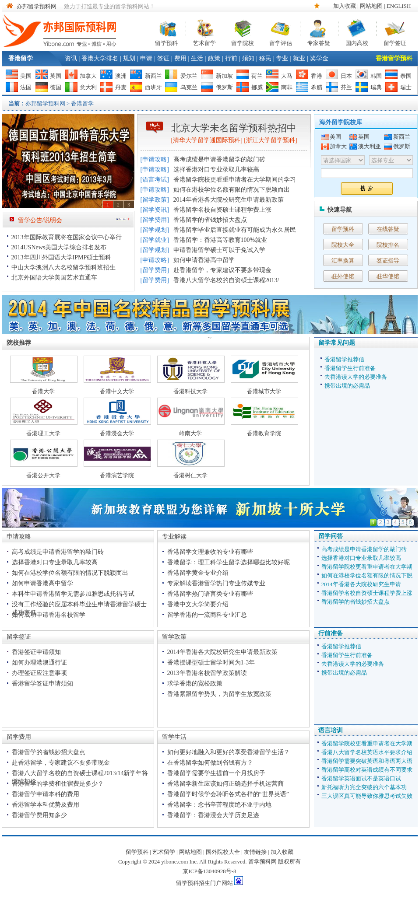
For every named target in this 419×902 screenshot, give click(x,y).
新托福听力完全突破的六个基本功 (364, 787)
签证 (163, 58)
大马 (286, 76)
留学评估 (280, 42)
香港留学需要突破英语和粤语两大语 (366, 761)
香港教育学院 (264, 433)
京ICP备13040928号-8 (209, 871)
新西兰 (153, 76)
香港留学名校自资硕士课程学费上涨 (222, 209)
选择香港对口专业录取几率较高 (216, 169)
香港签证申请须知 (36, 652)
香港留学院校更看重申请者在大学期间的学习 (234, 179)
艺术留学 (204, 42)
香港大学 (43, 391)
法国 (26, 87)
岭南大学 (190, 433)
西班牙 (153, 87)
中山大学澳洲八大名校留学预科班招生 (63, 267)
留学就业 (154, 240)
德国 (55, 87)
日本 (346, 76)
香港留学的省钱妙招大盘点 (210, 220)
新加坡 (224, 76)
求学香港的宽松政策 (194, 683)
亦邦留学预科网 (36, 6)
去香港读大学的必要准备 (355, 377)
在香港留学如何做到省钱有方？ (210, 762)
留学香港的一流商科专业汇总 (207, 615)
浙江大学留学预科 (270, 140)
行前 (231, 58)
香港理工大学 (43, 433)
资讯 (71, 58)
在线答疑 (388, 229)
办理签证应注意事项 (39, 673)
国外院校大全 (223, 852)
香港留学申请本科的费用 (45, 794)
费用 (180, 58)
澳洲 (121, 76)
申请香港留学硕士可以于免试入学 (219, 250)
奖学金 (319, 58)
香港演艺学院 (117, 475)
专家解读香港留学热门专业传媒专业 (216, 583)
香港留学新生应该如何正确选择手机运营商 (225, 783)
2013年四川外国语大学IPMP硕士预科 (61, 257)
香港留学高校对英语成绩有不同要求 (366, 769)
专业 (282, 58)
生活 (197, 58)
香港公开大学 (43, 475)
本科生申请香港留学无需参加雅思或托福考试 (73, 594)
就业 (299, 58)
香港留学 (20, 58)
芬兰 (346, 87)
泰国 (406, 76)
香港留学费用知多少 (39, 815)
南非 (286, 87)
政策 (214, 58)
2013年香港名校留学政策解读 (207, 673)
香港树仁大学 (190, 475)
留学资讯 (154, 209)
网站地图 (371, 6)
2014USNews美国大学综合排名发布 (59, 247)
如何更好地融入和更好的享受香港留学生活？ (228, 752)
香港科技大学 (190, 391)
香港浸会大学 (117, 433)
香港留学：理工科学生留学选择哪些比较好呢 (228, 562)
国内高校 (356, 42)
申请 (146, 58)
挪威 (257, 87)
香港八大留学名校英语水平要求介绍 (366, 752)
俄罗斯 (224, 87)
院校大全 (342, 244)
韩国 (376, 76)
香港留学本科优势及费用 (45, 804)
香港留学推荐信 (344, 359)
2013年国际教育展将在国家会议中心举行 (66, 237)
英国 (55, 76)
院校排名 (388, 244)
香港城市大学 (264, 391)
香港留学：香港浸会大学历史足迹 (213, 815)
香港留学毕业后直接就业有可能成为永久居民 (234, 230)
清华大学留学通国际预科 (206, 140)
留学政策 (154, 199)
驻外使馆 (342, 276)
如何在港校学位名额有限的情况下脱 (366, 575)
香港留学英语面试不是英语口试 (361, 778)
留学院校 (242, 42)
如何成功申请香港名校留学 (48, 615)
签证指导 (388, 260)
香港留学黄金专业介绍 (198, 573)
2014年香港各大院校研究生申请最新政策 (228, 199)
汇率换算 (342, 260)
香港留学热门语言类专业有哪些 (210, 594)
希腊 (316, 87)
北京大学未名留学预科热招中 (233, 127)
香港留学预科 (394, 58)
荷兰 (257, 76)
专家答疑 (318, 42)
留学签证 (395, 42)
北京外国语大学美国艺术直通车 (54, 277)
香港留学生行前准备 (350, 368)
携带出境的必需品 (347, 385)
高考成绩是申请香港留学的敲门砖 (219, 159)
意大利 (88, 87)
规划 (129, 58)
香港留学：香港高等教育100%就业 (220, 240)
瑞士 (406, 87)
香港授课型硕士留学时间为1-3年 (211, 662)
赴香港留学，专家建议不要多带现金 (222, 270)
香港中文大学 (117, 391)
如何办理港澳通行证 (39, 662)
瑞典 (376, 87)
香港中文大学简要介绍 (198, 604)
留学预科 (166, 42)
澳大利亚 (369, 146)
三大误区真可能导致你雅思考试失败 (366, 796)
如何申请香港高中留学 (204, 260)
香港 (316, 76)
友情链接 (255, 852)
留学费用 (154, 220)
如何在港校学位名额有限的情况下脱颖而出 (231, 189)
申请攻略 (154, 159)
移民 (265, 58)
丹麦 (121, 87)
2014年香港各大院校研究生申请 (361, 584)
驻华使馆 (388, 276)
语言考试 (154, 179)
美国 (26, 76)
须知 (248, 58)
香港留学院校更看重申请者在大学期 (366, 566)
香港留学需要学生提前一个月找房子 (216, 773)
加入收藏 (344, 6)
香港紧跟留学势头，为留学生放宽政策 (219, 694)
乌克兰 (188, 87)
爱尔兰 (188, 76)
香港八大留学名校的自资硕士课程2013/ (226, 280)
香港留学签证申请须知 (42, 683)
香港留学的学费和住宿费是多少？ (58, 783)
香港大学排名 (99, 58)
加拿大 (88, 76)
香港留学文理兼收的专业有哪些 (210, 552)
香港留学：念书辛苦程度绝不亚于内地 (219, 804)
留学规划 (154, 230)
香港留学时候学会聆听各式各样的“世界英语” (228, 794)
